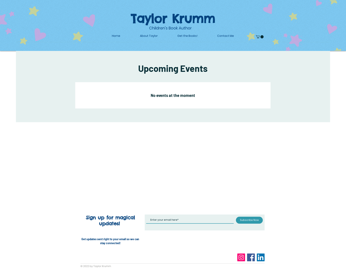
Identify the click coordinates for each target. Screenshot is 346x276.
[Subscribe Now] (249, 220)
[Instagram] (241, 257)
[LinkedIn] (261, 257)
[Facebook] (251, 257)
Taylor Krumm (173, 18)
